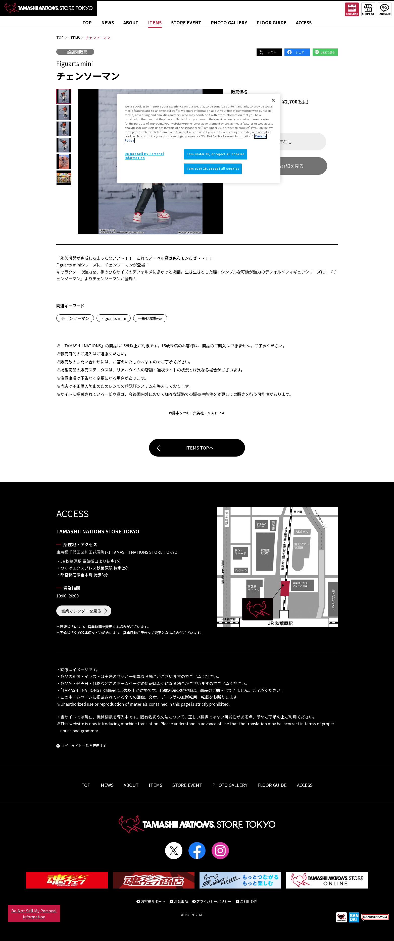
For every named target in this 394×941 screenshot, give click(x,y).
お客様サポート (153, 901)
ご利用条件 (249, 901)
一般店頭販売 (75, 52)
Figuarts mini (113, 318)
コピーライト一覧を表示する (84, 745)
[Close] (273, 100)
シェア (300, 52)
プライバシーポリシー (213, 901)
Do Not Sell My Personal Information (34, 914)
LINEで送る (328, 52)
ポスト (272, 52)
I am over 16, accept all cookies (213, 169)
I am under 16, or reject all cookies (215, 154)
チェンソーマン (75, 318)
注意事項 (181, 901)
